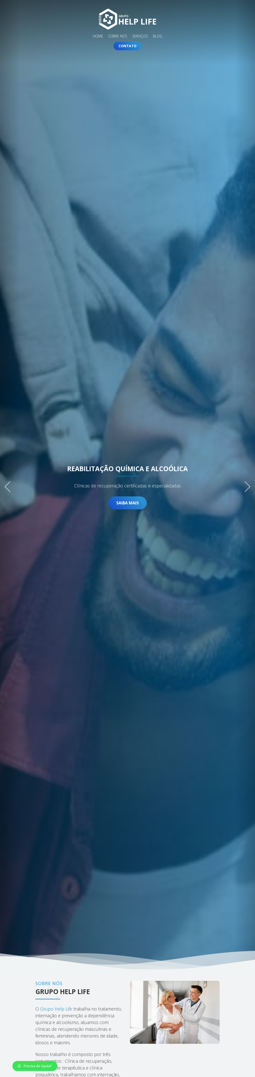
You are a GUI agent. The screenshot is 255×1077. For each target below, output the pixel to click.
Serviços (140, 36)
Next (245, 485)
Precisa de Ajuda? (35, 1066)
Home (98, 36)
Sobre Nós (117, 36)
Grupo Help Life (55, 1009)
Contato (127, 45)
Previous (9, 485)
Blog (157, 36)
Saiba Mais (127, 503)
